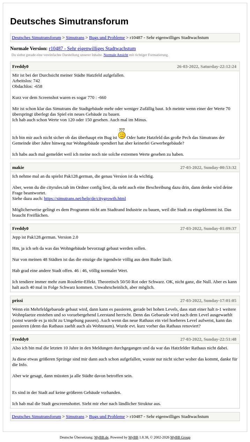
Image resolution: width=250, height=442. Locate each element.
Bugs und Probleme (107, 37)
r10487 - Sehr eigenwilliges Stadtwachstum (92, 48)
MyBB (133, 437)
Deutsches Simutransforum (69, 21)
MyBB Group (180, 437)
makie (18, 167)
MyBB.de (101, 437)
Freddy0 (20, 66)
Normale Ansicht (116, 55)
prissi (17, 300)
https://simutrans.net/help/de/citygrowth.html (85, 198)
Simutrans (75, 37)
